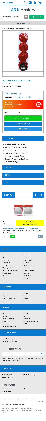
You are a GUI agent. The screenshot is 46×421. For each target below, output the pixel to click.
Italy (34, 399)
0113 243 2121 (7, 375)
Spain (18, 401)
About (25, 389)
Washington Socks (8, 268)
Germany (20, 399)
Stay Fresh (5, 265)
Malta (32, 401)
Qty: (5, 112)
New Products (27, 301)
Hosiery (25, 298)
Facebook (38, 410)
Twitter (4, 412)
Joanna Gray (27, 268)
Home (4, 29)
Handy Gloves (27, 260)
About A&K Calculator (9, 326)
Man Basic (5, 260)
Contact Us (26, 319)
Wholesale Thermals (8, 410)
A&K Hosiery (15, 408)
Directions (5, 389)
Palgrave (26, 273)
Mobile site (26, 324)
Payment (5, 316)
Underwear (27, 296)
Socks (4, 293)
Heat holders (6, 263)
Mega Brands (6, 273)
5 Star (25, 257)
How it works (6, 324)
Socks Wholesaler (26, 408)
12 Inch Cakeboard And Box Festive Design (20, 228)
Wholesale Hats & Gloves (24, 410)
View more (8, 107)
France (28, 399)
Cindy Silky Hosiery (29, 265)
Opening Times (7, 391)
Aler (3, 257)
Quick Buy (37, 17)
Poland (4, 401)
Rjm (3, 255)
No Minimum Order (23, 23)
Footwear (5, 301)
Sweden (11, 401)
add (12, 237)
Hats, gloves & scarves (9, 298)
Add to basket (23, 118)
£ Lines (25, 293)
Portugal (25, 401)
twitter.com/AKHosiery (10, 341)
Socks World (27, 275)
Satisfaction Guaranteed (31, 321)
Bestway (5, 275)
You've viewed (23, 129)
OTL (3, 278)
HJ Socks (26, 263)
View (40, 237)
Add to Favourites (23, 124)
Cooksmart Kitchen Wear (10, 270)
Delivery (26, 313)
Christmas (10, 29)
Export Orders (6, 321)
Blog (24, 316)
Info (3, 313)
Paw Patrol (26, 278)
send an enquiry (8, 377)
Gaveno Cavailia (28, 270)
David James (27, 255)
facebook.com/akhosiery (10, 339)
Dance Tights (6, 281)
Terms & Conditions (8, 319)
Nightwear (5, 296)
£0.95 (9, 223)
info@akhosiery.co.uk (31, 375)
